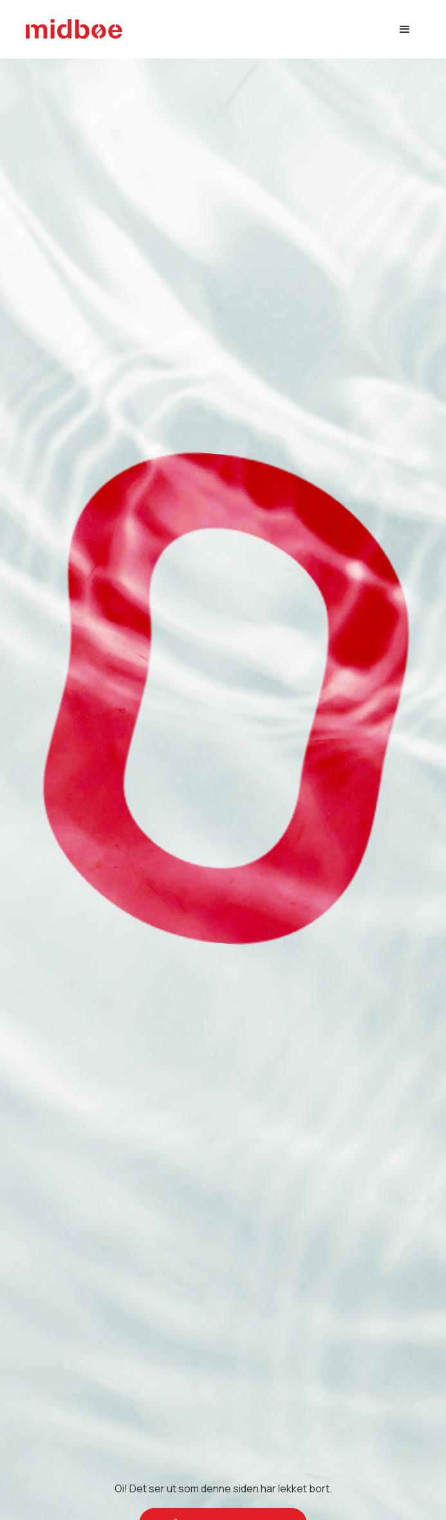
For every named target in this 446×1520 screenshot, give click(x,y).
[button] (404, 29)
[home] (74, 29)
